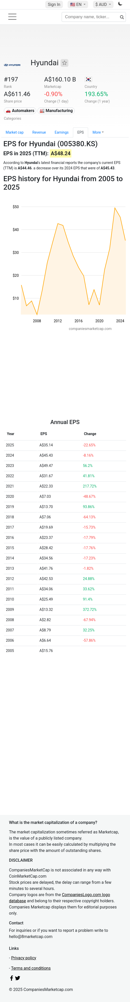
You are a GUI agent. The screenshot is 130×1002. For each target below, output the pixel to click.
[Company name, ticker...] (94, 17)
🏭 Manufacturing (56, 110)
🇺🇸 (76, 4)
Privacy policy (23, 957)
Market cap (15, 132)
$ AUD (102, 4)
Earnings (62, 132)
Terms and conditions (31, 968)
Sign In (54, 4)
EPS (80, 132)
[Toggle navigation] (12, 17)
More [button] (96, 132)
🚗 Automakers (20, 110)
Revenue (39, 132)
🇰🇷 (88, 79)
